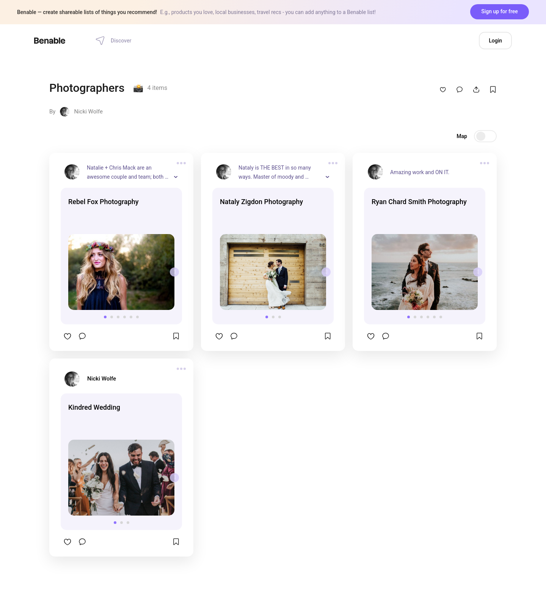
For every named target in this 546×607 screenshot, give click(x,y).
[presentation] (174, 272)
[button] (105, 317)
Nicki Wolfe (88, 111)
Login (495, 41)
